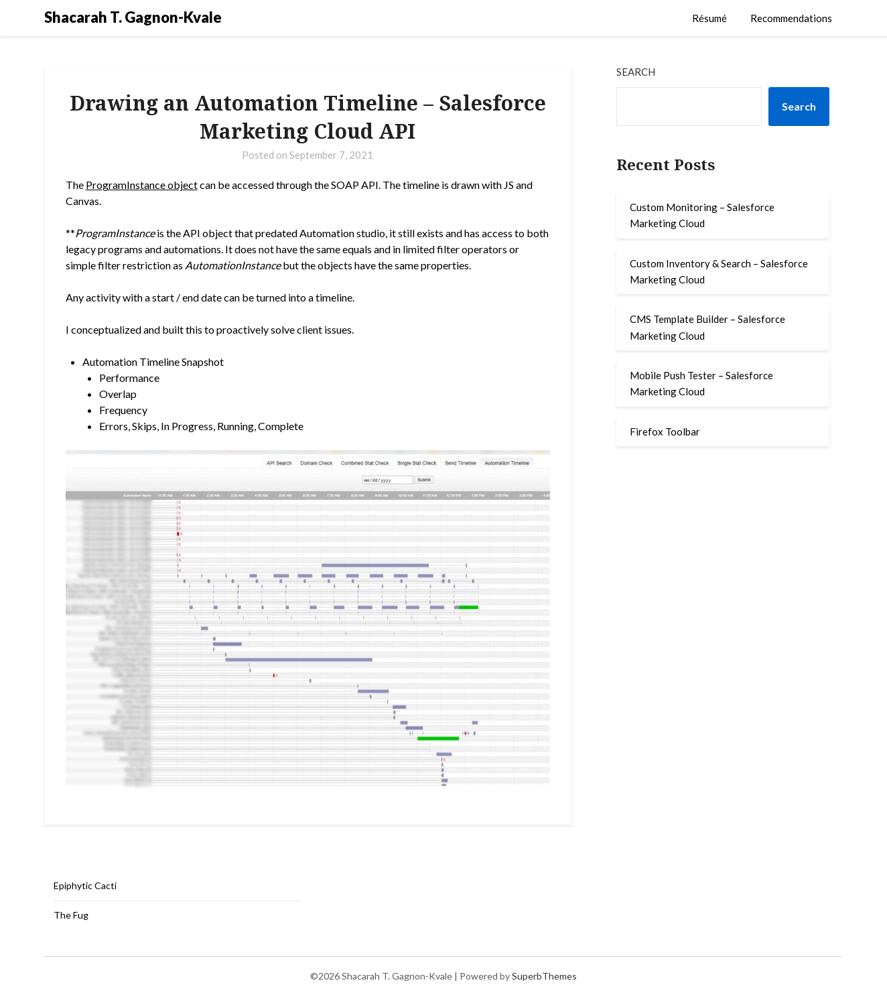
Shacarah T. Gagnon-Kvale (133, 17)
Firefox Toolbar (665, 431)
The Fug (71, 915)
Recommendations (791, 18)
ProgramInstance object (142, 184)
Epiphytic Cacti (85, 885)
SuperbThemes (544, 976)
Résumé (709, 18)
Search (635, 72)
